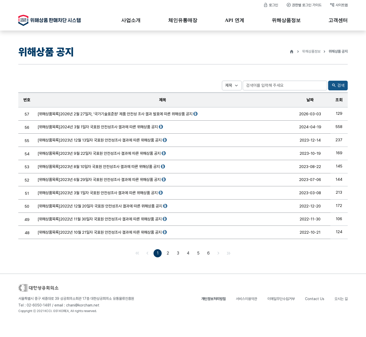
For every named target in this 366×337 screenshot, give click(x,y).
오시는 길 (341, 312)
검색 (337, 85)
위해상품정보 (286, 20)
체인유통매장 (182, 20)
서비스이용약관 (246, 312)
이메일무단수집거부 (281, 312)
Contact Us (314, 312)
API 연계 (234, 20)
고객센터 (338, 20)
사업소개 (131, 20)
